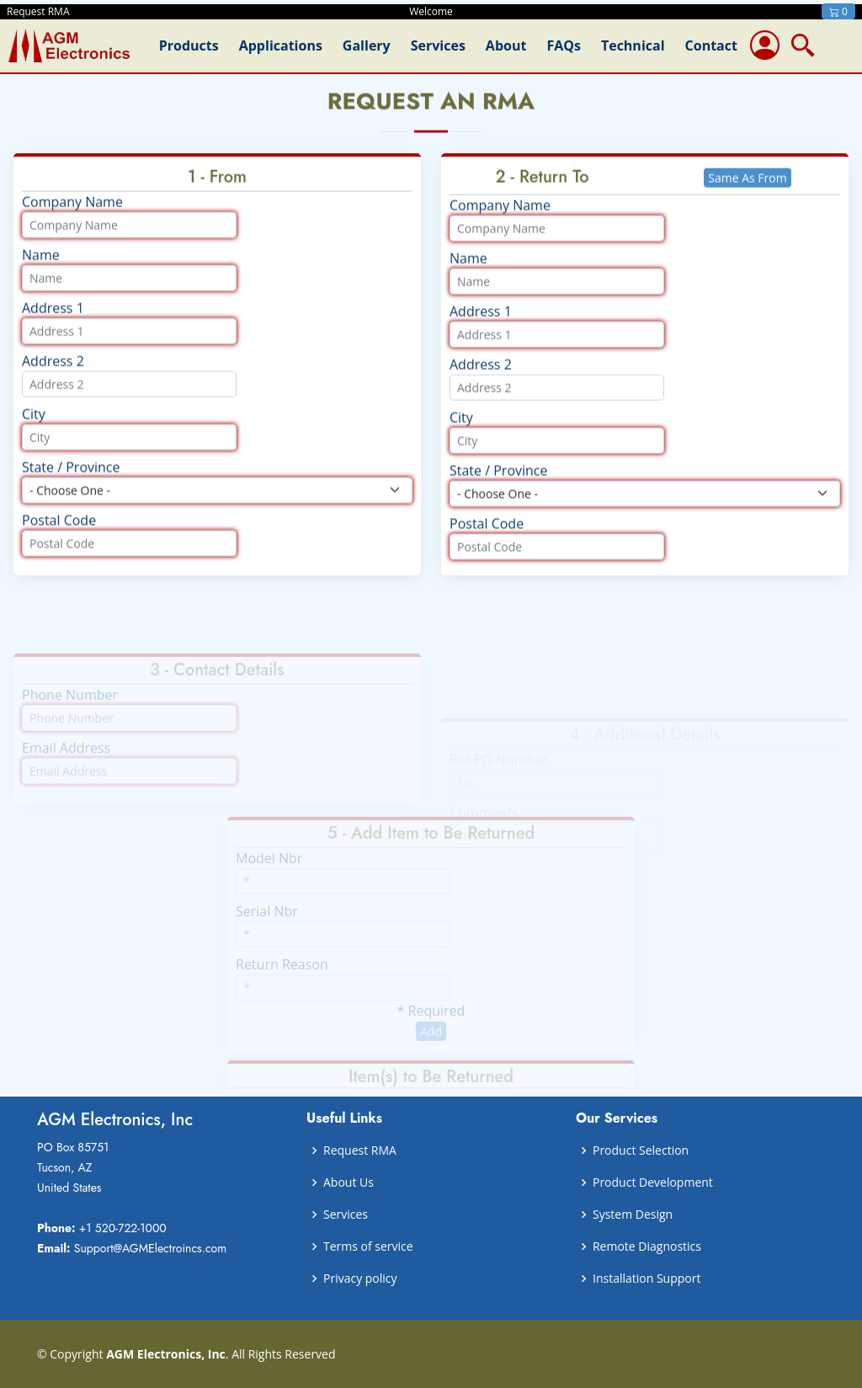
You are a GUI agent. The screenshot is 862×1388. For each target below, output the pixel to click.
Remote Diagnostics (647, 1246)
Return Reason (282, 979)
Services (345, 1214)
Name (41, 270)
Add (431, 1046)
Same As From (747, 193)
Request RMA (359, 1150)
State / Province (71, 482)
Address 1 (53, 323)
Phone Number (70, 710)
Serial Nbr (267, 926)
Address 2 (53, 376)
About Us (348, 1182)
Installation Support (646, 1278)
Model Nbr (269, 873)
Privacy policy (360, 1278)
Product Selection (641, 1150)
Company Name (72, 217)
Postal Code (59, 535)
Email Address (66, 763)
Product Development (653, 1182)
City (33, 429)
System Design (633, 1214)
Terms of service (368, 1246)
